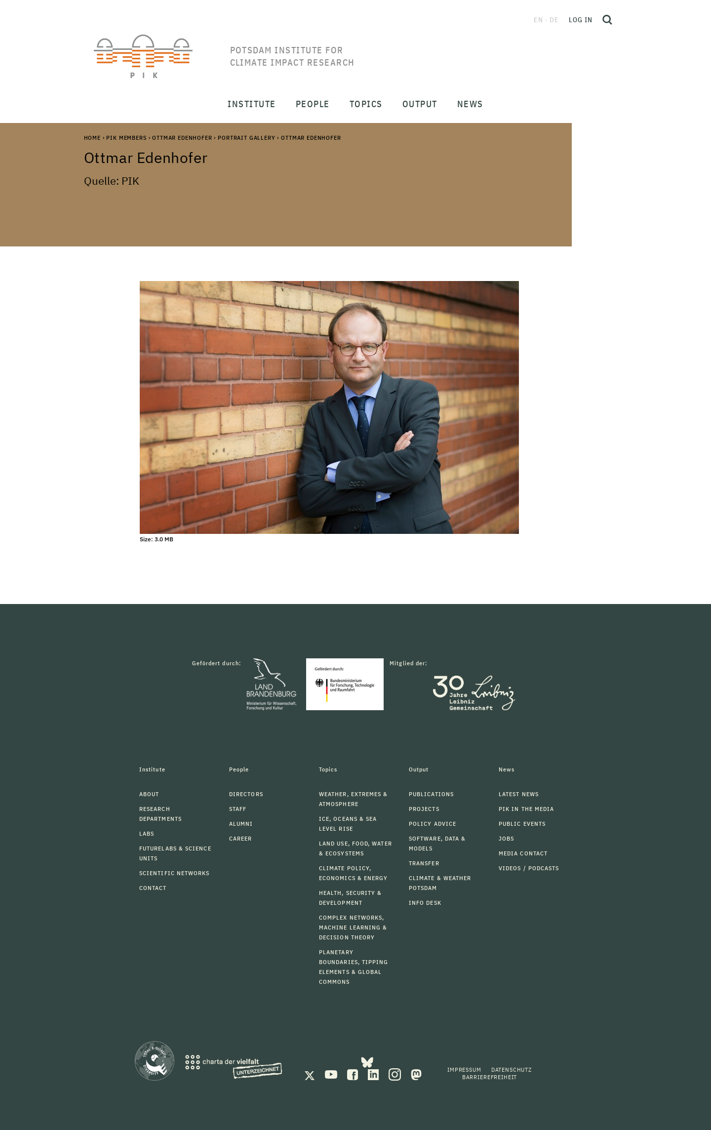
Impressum (464, 1069)
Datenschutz (511, 1069)
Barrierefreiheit (489, 1077)
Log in (580, 19)
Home (92, 137)
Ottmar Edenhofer (182, 137)
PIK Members (126, 137)
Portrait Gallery (246, 137)
